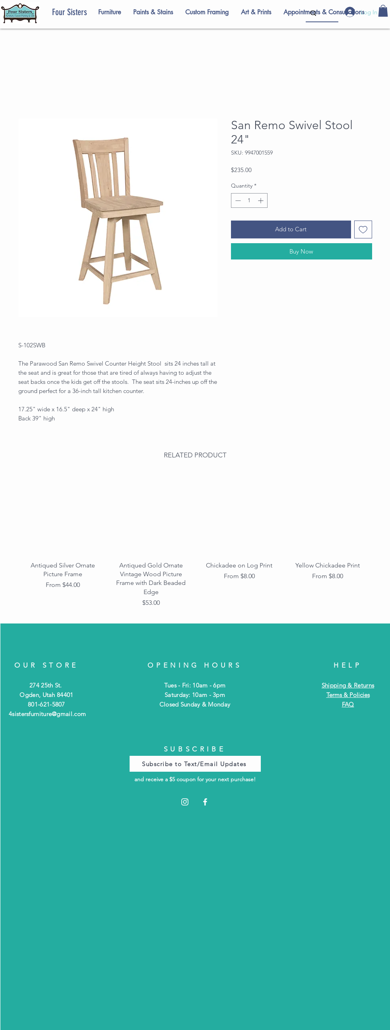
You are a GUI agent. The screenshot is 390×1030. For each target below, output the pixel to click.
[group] (195, 543)
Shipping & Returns (348, 685)
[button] (383, 11)
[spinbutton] (249, 200)
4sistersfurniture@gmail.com (47, 714)
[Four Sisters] (83, 12)
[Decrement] (237, 200)
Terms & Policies (348, 695)
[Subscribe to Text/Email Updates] (195, 764)
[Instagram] (185, 802)
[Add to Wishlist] (363, 229)
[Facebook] (205, 802)
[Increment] (261, 200)
